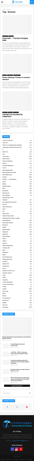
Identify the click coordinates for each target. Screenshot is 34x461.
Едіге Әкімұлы (6, 195)
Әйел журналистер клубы (9, 172)
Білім (3, 188)
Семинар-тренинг (7, 273)
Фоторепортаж (6, 298)
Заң (3, 211)
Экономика (16, 112)
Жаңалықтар (5, 36)
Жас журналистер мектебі (9, 202)
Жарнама (4, 200)
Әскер (4, 181)
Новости (4, 243)
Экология (4, 305)
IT (2, 149)
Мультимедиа (6, 236)
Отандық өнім (6, 248)
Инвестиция (5, 213)
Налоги (4, 238)
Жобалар (3, 459)
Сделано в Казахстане (8, 270)
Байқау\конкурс (6, 186)
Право (4, 254)
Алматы (4, 163)
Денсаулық (5, 190)
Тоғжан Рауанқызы (7, 282)
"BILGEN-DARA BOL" (7, 140)
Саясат (4, 268)
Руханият (4, 261)
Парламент (5, 252)
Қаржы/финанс (17, 75)
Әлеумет (4, 75)
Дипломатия (5, 193)
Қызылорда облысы (7, 222)
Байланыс (16, 459)
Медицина (5, 232)
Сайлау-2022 (5, 266)
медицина (5, 234)
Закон (3, 209)
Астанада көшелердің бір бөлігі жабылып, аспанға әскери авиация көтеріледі (20, 362)
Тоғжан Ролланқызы (7, 284)
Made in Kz (5, 112)
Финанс (4, 295)
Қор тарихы (9, 459)
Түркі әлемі (5, 291)
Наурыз (4, 241)
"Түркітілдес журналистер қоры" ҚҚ (12, 147)
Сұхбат (4, 277)
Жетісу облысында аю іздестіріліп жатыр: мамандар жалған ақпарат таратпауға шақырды (20, 379)
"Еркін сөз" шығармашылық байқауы (12, 145)
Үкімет (4, 293)
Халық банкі (5, 300)
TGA (3, 154)
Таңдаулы (11, 36)
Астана (4, 168)
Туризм (4, 289)
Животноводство (7, 206)
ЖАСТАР (4, 204)
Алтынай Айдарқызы (8, 165)
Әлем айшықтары (7, 174)
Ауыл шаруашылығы (7, 170)
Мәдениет (5, 225)
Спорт (4, 275)
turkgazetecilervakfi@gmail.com (20, 440)
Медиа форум (6, 229)
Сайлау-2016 (5, 263)
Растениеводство (7, 257)
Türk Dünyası (5, 156)
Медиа (4, 227)
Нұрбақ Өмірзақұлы (7, 245)
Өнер (3, 250)
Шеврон (4, 302)
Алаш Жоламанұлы (7, 161)
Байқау (4, 184)
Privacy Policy (29, 459)
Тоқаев (4, 286)
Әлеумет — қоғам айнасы (9, 179)
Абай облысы (6, 158)
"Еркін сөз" (5, 142)
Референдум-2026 (7, 259)
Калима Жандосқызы (8, 215)
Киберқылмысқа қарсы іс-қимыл (11, 218)
